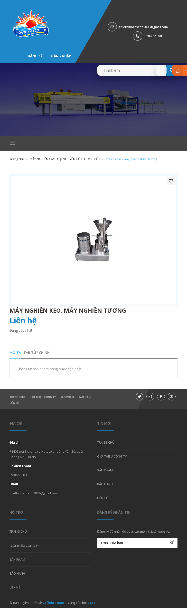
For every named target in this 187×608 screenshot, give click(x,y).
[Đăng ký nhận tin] (172, 543)
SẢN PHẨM (67, 397)
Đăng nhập (61, 56)
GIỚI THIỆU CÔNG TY (42, 397)
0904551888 (153, 36)
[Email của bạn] (137, 543)
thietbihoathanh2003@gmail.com (143, 27)
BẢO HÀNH (85, 397)
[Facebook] (161, 396)
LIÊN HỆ (14, 403)
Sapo (91, 602)
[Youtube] (172, 396)
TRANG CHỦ (17, 397)
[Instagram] (150, 396)
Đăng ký (35, 56)
